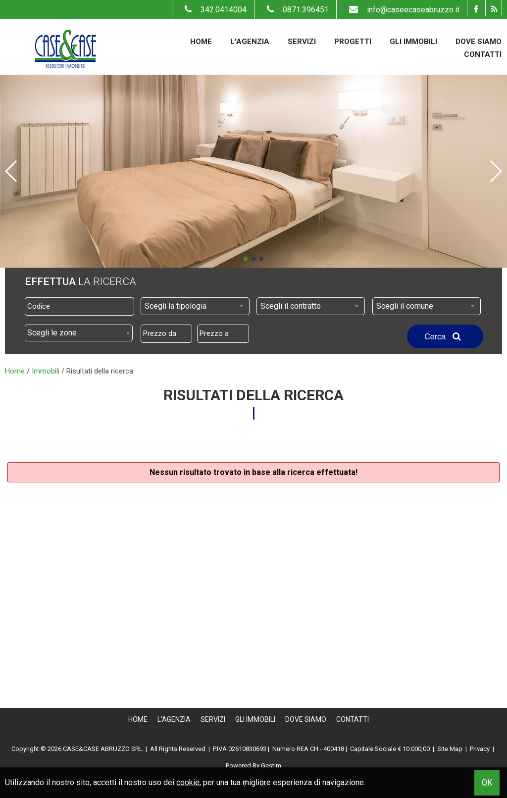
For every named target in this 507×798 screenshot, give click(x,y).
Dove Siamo (479, 41)
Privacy (480, 748)
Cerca (445, 336)
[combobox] (195, 306)
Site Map (449, 748)
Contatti (483, 54)
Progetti (352, 41)
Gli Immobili (413, 41)
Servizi (302, 41)
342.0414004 (213, 9)
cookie (188, 782)
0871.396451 (295, 9)
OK (487, 782)
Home (201, 41)
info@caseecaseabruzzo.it (401, 9)
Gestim (271, 765)
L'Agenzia (249, 41)
